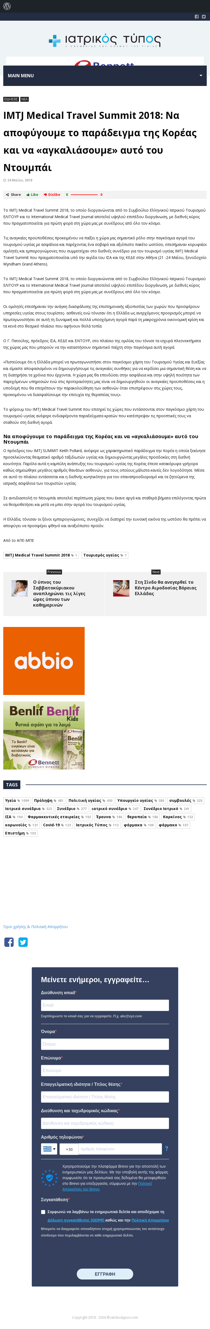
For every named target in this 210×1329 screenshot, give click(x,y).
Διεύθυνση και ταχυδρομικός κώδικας (79, 1110)
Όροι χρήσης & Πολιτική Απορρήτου (35, 926)
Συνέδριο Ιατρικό (166, 808)
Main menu (21, 76)
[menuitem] (7, 6)
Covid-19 (57, 824)
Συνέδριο (72, 808)
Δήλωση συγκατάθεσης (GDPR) (76, 1220)
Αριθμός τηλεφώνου (61, 1137)
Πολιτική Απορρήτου (150, 1220)
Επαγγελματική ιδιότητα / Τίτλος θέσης (80, 1084)
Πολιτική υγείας (90, 800)
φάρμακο (173, 824)
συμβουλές (185, 800)
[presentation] (82, 1253)
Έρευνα (109, 816)
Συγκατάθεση (54, 1199)
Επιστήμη (20, 833)
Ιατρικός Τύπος (97, 824)
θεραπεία (142, 816)
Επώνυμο (51, 1058)
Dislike (52, 194)
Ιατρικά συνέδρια (28, 808)
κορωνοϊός (21, 824)
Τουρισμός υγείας (104, 555)
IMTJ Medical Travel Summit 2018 (41, 555)
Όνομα (48, 1031)
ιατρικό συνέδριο (115, 808)
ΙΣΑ (14, 816)
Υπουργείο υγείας (140, 800)
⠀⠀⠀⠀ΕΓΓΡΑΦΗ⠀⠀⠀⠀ (105, 1274)
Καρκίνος (178, 816)
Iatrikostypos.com (105, 866)
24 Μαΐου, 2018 (19, 180)
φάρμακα (139, 824)
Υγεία (17, 800)
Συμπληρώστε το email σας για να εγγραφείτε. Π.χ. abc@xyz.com (91, 1016)
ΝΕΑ (24, 99)
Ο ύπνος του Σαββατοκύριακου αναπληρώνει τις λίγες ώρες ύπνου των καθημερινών (59, 593)
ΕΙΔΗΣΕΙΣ (11, 99)
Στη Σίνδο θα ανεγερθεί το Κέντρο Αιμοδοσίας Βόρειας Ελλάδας (166, 587)
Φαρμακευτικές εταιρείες (59, 816)
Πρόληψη (48, 800)
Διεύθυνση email (58, 992)
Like (32, 194)
